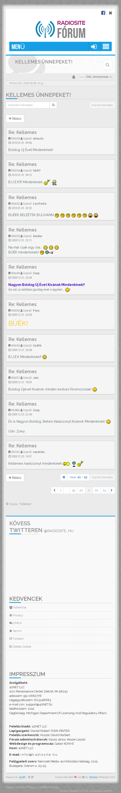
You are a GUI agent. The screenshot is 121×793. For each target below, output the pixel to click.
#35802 (15, 410)
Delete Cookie (20, 646)
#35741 (15, 452)
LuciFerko (39, 203)
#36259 (15, 138)
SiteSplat (93, 777)
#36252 (15, 203)
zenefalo (39, 452)
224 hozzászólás (102, 105)
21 (89, 490)
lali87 (36, 170)
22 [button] (96, 490)
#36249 (15, 273)
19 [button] (73, 490)
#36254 (15, 170)
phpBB (22, 777)
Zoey (36, 273)
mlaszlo (38, 138)
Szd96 (37, 345)
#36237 (15, 377)
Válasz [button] (15, 118)
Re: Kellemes (22, 132)
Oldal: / (78, 477)
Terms (15, 631)
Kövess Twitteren (41, 526)
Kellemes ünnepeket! (38, 94)
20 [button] (81, 490)
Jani (36, 377)
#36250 (15, 236)
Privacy (16, 615)
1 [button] (60, 490)
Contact (16, 638)
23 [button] (104, 490)
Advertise (17, 607)
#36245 (15, 310)
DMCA (15, 623)
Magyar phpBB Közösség (43, 787)
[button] (54, 490)
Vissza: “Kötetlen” (19, 504)
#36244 (15, 345)
